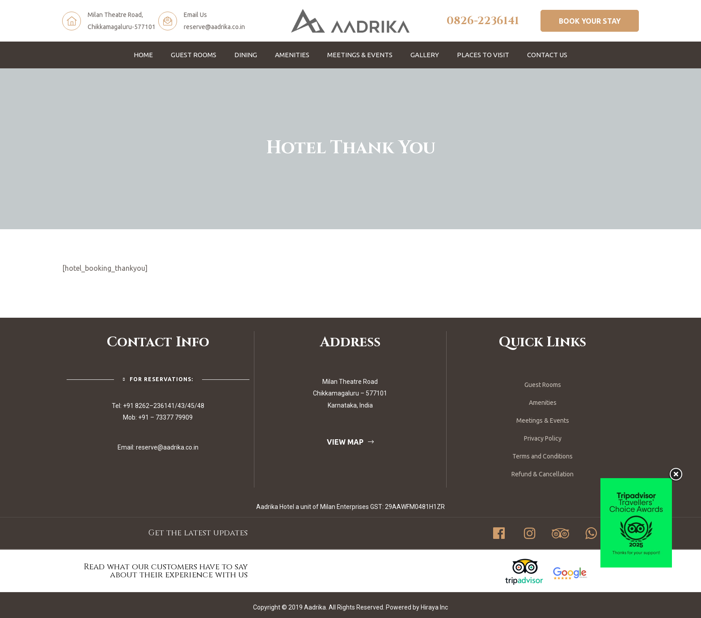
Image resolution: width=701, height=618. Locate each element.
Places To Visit (483, 55)
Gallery (424, 55)
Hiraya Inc (434, 607)
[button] (590, 20)
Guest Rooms (193, 55)
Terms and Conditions (542, 456)
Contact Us (547, 55)
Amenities (292, 55)
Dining (245, 55)
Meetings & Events (360, 55)
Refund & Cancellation (542, 474)
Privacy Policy (543, 438)
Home (143, 55)
